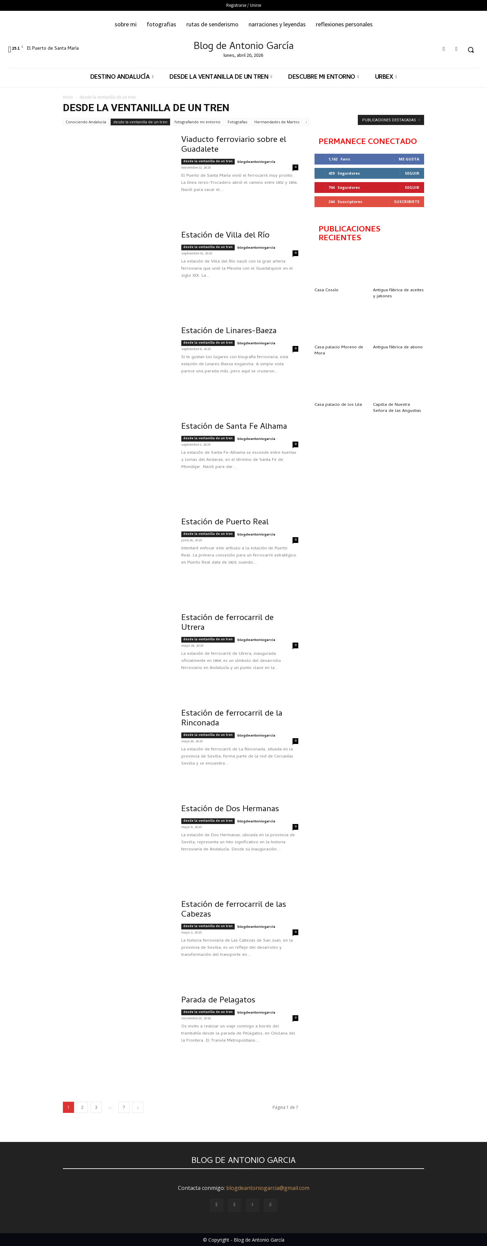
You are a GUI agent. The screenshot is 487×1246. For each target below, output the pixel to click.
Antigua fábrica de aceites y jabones (398, 293)
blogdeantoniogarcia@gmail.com (267, 1188)
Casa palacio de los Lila (338, 404)
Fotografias (237, 121)
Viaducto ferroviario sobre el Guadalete (233, 145)
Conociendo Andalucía (86, 121)
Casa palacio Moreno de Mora (339, 350)
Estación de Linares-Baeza (229, 332)
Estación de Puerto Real (225, 523)
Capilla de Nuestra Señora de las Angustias (397, 408)
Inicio (68, 97)
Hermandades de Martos (276, 121)
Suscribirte (406, 201)
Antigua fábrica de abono (398, 347)
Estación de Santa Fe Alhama (234, 427)
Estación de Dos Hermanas (230, 810)
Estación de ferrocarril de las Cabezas (233, 910)
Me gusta (409, 158)
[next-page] (137, 1107)
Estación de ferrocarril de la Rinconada (231, 719)
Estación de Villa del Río (225, 236)
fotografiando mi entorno (198, 121)
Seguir (412, 173)
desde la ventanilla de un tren (140, 121)
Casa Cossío (327, 290)
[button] (471, 50)
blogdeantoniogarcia (256, 162)
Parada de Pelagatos (218, 1001)
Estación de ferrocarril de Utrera (227, 623)
